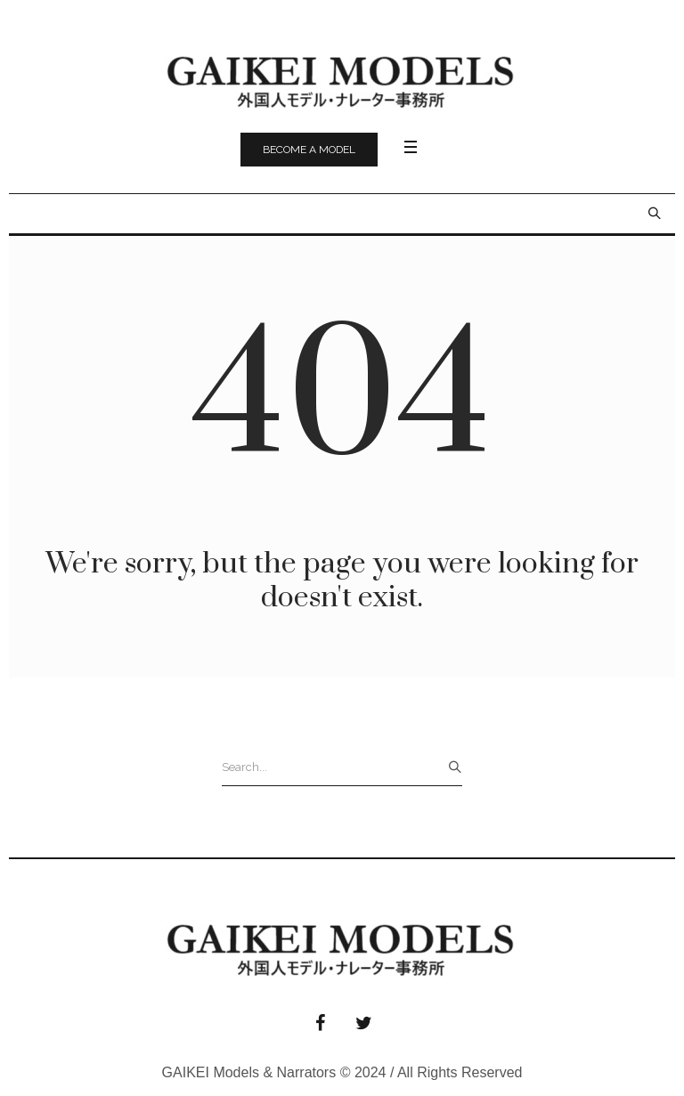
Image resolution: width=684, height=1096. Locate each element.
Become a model (309, 149)
